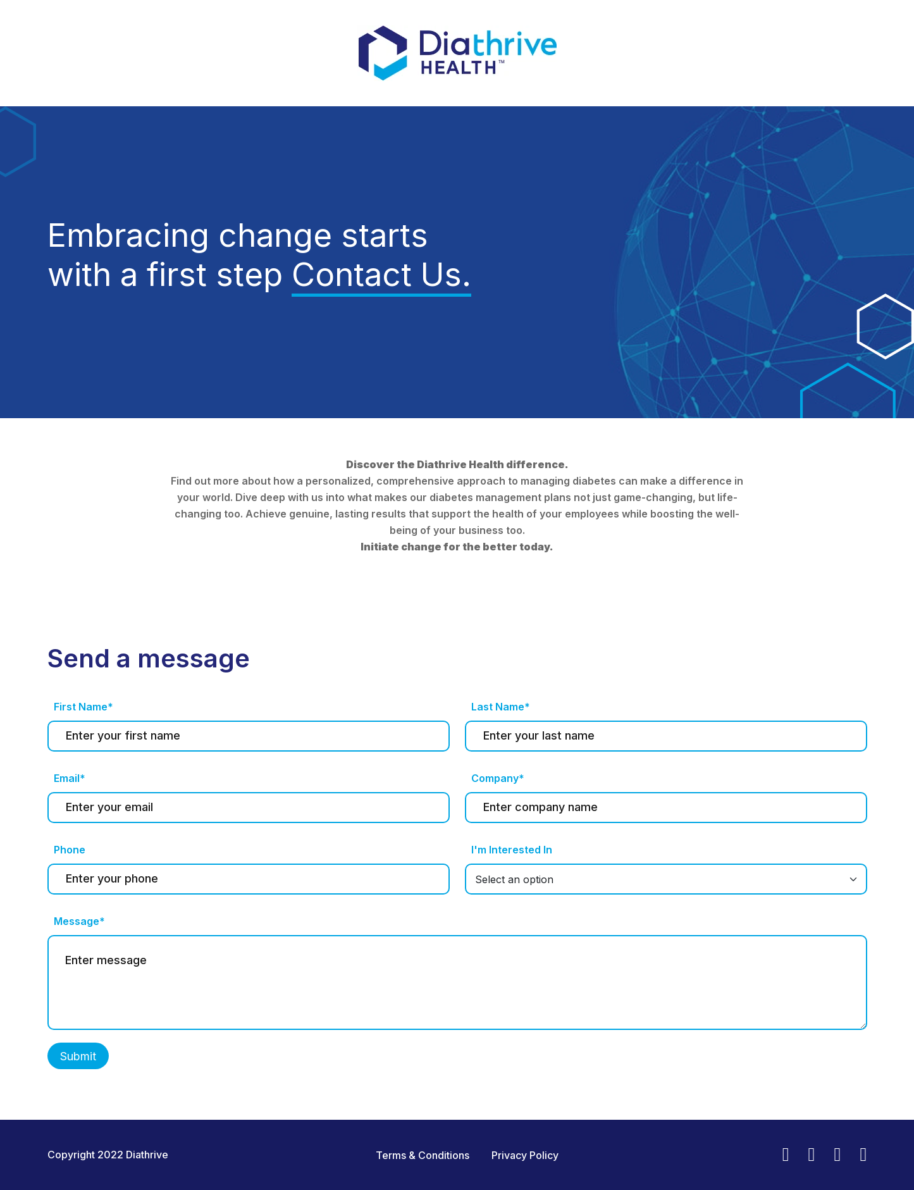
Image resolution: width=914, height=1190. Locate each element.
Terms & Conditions (422, 1155)
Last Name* (500, 706)
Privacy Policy (525, 1155)
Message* (79, 921)
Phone (69, 849)
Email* (69, 778)
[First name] (248, 736)
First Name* (83, 706)
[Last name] (666, 736)
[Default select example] (666, 879)
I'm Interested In (511, 849)
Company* (497, 778)
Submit (78, 1056)
